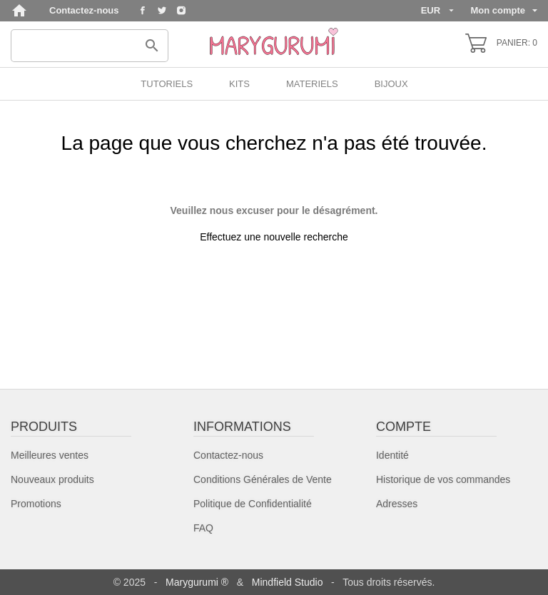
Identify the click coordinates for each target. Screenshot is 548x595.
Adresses (396, 503)
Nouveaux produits (52, 479)
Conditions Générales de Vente (262, 479)
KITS (239, 83)
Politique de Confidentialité (252, 503)
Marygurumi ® (197, 582)
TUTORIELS (167, 83)
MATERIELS (312, 83)
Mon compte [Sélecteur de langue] (503, 10)
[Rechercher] (89, 45)
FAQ (203, 528)
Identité (392, 455)
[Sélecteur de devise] (437, 11)
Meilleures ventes (49, 455)
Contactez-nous (84, 10)
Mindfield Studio (287, 582)
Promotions (36, 503)
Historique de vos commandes (443, 479)
